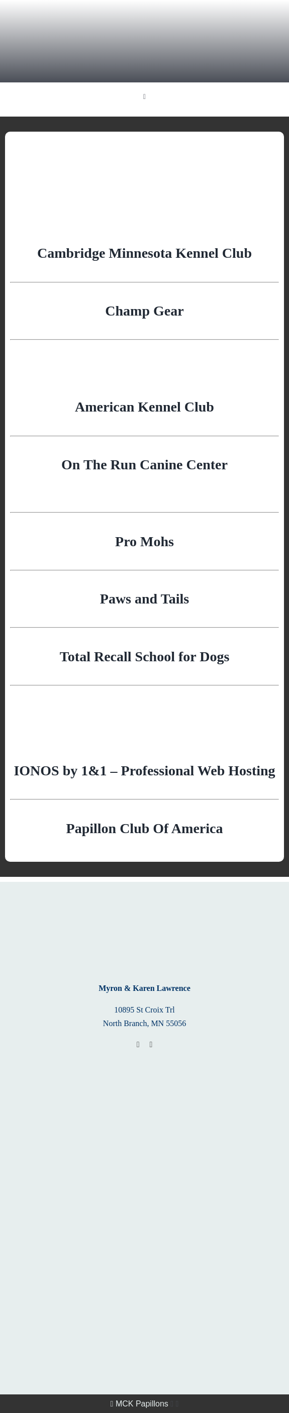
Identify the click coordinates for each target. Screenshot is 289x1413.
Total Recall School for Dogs (145, 656)
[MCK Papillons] (144, 9)
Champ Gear (144, 311)
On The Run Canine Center (144, 464)
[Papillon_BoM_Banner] (144, 1065)
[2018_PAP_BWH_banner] (144, 1135)
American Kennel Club (144, 407)
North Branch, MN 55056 (144, 1023)
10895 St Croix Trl (144, 1009)
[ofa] (144, 1205)
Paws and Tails (144, 599)
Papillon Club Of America (144, 828)
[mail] (138, 1045)
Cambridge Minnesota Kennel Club (144, 253)
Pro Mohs (144, 541)
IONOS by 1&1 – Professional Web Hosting (144, 770)
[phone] (151, 1045)
